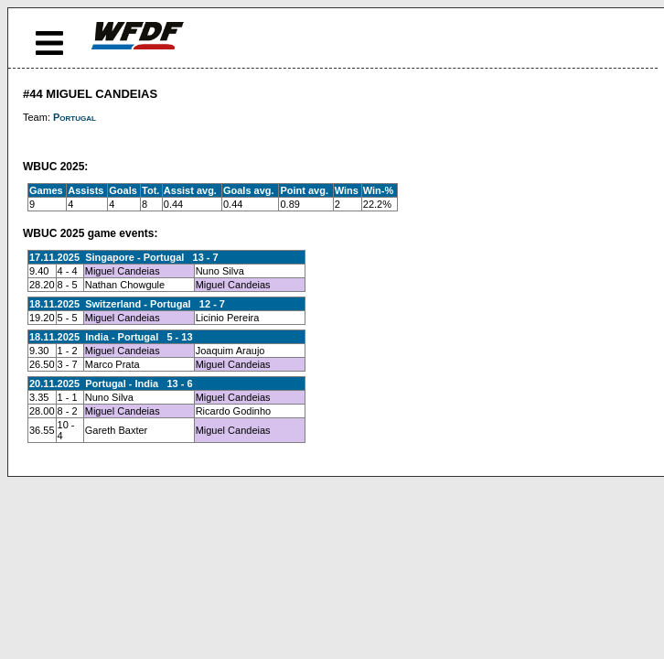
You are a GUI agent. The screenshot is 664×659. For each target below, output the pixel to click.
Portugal (74, 117)
